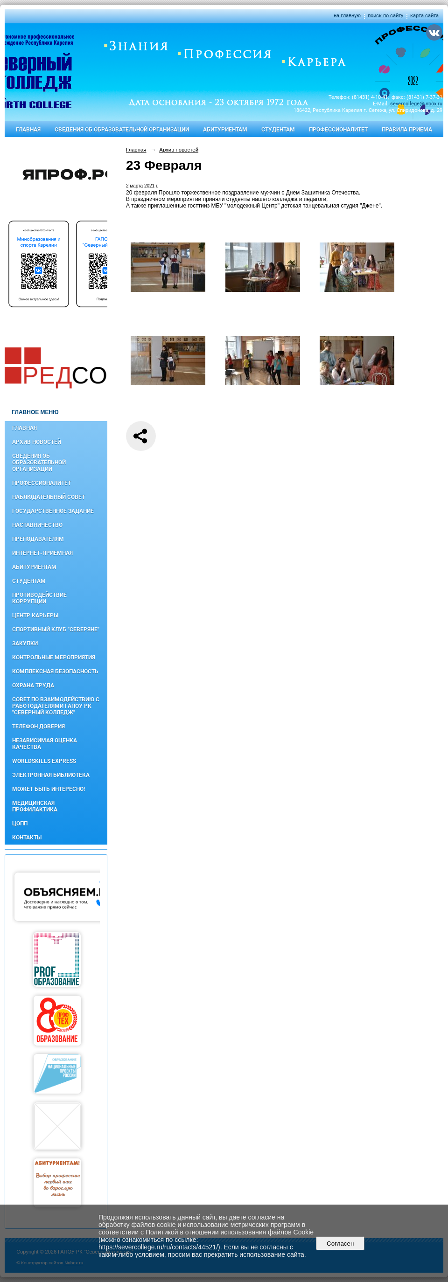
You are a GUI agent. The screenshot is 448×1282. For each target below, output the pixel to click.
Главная (28, 129)
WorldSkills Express (44, 761)
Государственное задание (53, 511)
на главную (347, 16)
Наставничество (37, 525)
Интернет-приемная (42, 553)
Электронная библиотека (51, 775)
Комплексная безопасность (55, 671)
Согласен (340, 1243)
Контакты (27, 837)
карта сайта (424, 16)
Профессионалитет (338, 129)
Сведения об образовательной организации (122, 129)
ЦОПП (20, 823)
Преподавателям (38, 539)
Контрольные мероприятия (53, 657)
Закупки (25, 643)
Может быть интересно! (48, 789)
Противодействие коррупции (39, 598)
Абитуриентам (225, 129)
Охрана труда (33, 685)
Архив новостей (36, 442)
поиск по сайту (385, 16)
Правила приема (407, 129)
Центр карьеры (35, 615)
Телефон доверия (38, 726)
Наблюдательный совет (48, 497)
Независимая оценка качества (44, 743)
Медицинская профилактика (34, 806)
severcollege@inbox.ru (416, 104)
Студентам (278, 129)
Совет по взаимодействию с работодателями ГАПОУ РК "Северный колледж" (55, 706)
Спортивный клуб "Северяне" (55, 629)
